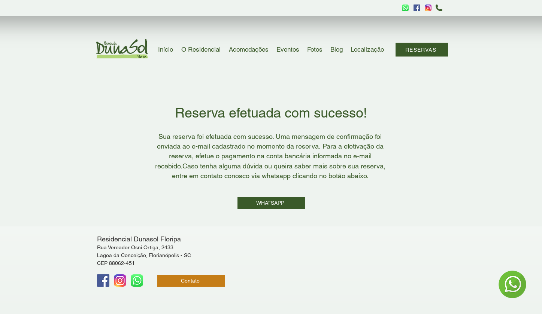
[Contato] (191, 281)
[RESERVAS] (422, 50)
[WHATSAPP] (271, 203)
